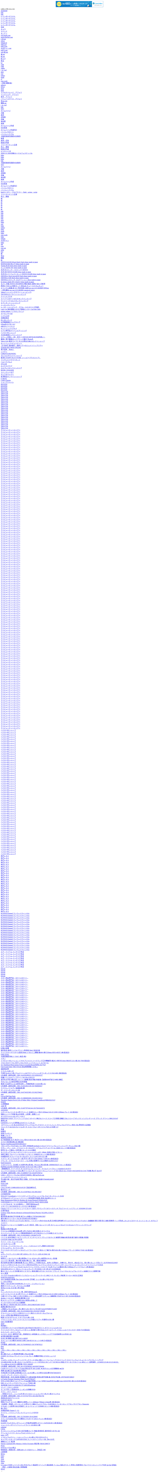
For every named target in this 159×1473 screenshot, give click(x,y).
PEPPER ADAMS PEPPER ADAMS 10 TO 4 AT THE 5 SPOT (21, 1167)
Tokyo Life (4, 392)
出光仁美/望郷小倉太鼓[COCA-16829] (14, 1338)
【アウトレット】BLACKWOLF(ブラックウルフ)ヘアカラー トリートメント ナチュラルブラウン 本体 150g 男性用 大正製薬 (46, 1125)
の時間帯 (4, 1452)
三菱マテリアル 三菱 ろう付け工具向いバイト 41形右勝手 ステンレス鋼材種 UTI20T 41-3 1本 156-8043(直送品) (40, 1296)
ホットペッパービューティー (11, 343)
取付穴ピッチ (6, 1190)
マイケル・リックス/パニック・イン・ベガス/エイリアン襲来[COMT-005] (27, 1246)
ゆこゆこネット (6, 320)
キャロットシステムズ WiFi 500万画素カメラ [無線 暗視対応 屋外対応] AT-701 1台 (30, 1431)
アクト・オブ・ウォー (9, 1391)
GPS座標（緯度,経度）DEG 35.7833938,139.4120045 (19, 1416)
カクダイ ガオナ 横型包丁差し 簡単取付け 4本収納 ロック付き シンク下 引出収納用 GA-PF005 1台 (36, 1334)
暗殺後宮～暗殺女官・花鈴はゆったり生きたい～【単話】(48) (23, 1450)
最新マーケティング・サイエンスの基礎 (15, 1286)
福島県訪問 (5, 1069)
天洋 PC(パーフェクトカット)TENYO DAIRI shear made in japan (23, 274)
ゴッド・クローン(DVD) (9, 1387)
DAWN (3, 1102)
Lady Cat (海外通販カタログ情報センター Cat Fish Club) (20, 309)
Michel (3, 1214)
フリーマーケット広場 (9, 145)
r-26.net (3, 39)
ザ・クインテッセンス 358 (10, 1090)
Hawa (3, 1461)
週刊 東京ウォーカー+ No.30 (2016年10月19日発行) (19, 1218)
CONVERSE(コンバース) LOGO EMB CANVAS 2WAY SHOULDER (24, 1202)
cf (1, 79)
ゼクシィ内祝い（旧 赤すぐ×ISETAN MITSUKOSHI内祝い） (23, 337)
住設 (2, 27)
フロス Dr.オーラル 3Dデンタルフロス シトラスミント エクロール (25, 1063)
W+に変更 (4, 1273)
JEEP (2, 1324)
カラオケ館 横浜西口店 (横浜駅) (12, 1142)
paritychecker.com (7, 37)
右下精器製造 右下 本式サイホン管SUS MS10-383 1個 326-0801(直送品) (26, 1140)
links (2, 155)
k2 (1, 63)
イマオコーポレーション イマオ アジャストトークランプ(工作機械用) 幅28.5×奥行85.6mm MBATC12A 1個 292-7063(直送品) (45, 1061)
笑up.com (4, 101)
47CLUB (4, 364)
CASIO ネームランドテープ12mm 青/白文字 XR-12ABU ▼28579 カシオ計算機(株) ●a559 (32, 1368)
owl (2, 74)
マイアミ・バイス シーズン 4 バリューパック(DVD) (19, 1412)
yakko (3, 68)
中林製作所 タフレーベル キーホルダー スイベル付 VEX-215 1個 (24, 1156)
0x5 (2, 252)
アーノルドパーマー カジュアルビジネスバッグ (18, 1433)
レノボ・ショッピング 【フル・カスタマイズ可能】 (20, 307)
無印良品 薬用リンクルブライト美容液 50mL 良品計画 (20, 1050)
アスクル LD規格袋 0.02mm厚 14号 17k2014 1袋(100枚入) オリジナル (25, 1231)
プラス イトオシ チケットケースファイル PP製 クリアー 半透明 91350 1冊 (27, 1319)
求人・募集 (5, 147)
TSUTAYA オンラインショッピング (13, 294)
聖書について (6, 1135)
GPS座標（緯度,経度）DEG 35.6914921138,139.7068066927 (21, 1086)
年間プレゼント (6, 1133)
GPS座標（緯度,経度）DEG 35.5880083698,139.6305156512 (21, 1098)
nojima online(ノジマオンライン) (12, 311)
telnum (3, 239)
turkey (3, 75)
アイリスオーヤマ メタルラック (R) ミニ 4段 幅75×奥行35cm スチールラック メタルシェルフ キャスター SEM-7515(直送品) (45, 1330)
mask (2, 77)
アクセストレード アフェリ (11, 92)
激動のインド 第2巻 (8, 1441)
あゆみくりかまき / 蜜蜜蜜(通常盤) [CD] (15, 1298)
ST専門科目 (5, 1210)
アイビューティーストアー (10, 430)
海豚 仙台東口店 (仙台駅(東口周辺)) (13, 1371)
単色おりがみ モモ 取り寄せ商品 (12, 1288)
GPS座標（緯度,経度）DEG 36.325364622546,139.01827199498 (23, 1311)
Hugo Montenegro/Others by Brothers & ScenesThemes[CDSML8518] (24, 1200)
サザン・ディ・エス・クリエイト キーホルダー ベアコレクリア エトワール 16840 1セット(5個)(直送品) (38, 1148)
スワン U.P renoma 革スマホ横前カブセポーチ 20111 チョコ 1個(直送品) (26, 1419)
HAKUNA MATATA (8, 1277)
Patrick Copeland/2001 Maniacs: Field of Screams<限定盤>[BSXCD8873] (25, 1444)
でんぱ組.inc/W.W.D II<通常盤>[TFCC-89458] (17, 1364)
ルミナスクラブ (6, 366)
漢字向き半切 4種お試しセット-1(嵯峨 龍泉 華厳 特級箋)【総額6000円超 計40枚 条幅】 (32, 1079)
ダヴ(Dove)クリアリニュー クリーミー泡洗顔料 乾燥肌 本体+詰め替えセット (28, 1198)
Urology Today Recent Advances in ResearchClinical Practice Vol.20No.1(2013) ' (27, 1213)
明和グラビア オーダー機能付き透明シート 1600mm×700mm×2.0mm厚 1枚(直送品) (30, 1402)
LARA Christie (6, 380)
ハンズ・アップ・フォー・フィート (14, 1375)
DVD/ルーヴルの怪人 (8, 1447)
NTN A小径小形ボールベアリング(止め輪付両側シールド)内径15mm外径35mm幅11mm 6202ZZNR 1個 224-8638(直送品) (43, 1381)
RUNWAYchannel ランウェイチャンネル (15, 913)
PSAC (3, 1446)
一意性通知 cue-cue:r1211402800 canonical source (18, 290)
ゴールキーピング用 (8, 1244)
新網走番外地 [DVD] (8, 1307)
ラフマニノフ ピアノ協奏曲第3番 (13, 1088)
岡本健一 (4, 1325)
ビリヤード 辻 (6, 151)
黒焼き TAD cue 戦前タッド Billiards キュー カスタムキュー (22, 286)
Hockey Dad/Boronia (13, 1144)
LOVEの (4, 1185)
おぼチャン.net (6, 48)
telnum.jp (4, 43)
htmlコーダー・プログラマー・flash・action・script (19, 192)
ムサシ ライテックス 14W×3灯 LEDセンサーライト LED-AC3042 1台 (25, 1254)
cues (2, 246)
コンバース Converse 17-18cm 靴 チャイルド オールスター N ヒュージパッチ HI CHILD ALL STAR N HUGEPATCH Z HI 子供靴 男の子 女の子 (51, 1171)
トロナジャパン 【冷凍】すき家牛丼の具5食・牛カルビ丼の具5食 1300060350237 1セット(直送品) (36, 1165)
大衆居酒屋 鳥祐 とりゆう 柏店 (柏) (13, 1056)
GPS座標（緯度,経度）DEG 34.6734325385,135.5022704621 (21, 1092)
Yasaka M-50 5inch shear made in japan (14, 266)
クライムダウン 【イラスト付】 (12, 1248)
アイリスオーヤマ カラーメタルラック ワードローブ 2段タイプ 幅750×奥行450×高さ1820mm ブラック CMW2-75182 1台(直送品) (47, 1250)
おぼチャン (5, 240)
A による (4, 1256)
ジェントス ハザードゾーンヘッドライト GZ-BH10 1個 (20, 1425)
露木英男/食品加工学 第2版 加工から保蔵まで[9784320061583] (23, 1216)
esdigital (3, 1427)
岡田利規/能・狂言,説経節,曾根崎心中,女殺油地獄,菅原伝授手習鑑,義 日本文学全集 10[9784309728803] (37, 1377)
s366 (2, 66)
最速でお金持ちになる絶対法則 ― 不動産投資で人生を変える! (23, 1084)
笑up (2, 256)
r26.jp (3, 41)
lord (2, 1252)
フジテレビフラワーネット (10, 360)
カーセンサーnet (7, 313)
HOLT (3, 1469)
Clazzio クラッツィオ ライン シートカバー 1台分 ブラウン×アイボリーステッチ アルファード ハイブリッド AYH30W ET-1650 (46, 1208)
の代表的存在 (6, 1194)
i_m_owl (4, 70)
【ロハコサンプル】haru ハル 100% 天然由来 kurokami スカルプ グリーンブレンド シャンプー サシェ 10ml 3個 (40, 1146)
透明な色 (4, 1120)
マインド (4, 31)
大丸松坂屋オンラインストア (11, 335)
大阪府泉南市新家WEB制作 (11, 136)
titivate (3, 969)
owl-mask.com (5, 35)
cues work (4, 81)
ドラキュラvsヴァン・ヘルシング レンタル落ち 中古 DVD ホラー (24, 1437)
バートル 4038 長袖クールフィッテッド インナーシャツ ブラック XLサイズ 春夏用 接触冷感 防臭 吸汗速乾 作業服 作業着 (45, 1237)
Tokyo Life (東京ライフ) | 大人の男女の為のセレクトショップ (23, 341)
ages (2, 1094)
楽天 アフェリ (6, 97)
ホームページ (6, 111)
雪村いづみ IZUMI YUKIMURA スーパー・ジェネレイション (23, 1284)
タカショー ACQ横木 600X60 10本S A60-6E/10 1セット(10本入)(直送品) (26, 1340)
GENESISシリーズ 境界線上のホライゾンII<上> (18, 1123)
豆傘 (2, 1129)
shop (2, 89)
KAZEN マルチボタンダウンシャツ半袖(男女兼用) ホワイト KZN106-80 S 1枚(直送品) (31, 1423)
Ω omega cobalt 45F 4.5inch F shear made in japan (17, 282)
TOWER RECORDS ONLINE (11, 347)
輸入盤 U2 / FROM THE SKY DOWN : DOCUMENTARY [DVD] (23, 1304)
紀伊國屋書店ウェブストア (10, 322)
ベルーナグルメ (6, 362)
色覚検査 (4, 1421)
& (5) (2, 1227)
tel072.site (4, 50)
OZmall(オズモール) (8, 324)
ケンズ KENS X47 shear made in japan (14, 268)
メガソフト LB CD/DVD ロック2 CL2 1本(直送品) (18, 1206)
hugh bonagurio (6, 1163)
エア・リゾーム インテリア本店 (12, 952)
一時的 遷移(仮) (6, 83)
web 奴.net (4, 52)
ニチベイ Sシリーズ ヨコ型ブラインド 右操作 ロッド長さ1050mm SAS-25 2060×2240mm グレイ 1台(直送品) (39, 1294)
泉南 (2, 123)
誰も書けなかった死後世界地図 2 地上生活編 (17, 1354)
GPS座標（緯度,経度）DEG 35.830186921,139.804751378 (21, 1235)
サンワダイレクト (7, 374)
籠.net (3, 54)
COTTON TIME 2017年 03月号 (11, 1239)
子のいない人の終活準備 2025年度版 (14, 1082)
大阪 (2, 113)
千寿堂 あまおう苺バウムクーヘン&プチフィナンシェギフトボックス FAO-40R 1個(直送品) (34, 1073)
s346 (2, 65)
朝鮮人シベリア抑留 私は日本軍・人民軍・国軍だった (20, 1114)
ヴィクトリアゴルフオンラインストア (14, 301)
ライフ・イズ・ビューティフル (12, 1242)
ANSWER (4, 1110)
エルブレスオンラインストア (11, 368)
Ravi (2, 1348)
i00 (2, 244)
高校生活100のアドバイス (10, 1398)
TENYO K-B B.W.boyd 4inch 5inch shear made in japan (19, 262)
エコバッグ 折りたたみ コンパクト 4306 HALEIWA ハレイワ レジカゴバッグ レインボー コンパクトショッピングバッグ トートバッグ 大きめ (52, 1265)
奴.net (3, 56)
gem (2, 72)
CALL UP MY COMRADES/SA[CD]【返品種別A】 (19, 1187)
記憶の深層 (5, 1048)
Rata (2, 1346)
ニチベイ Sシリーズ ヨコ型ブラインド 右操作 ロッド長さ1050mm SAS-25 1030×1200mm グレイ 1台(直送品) (39, 1112)
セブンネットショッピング (10, 303)
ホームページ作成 (7, 125)
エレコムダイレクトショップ (11, 355)
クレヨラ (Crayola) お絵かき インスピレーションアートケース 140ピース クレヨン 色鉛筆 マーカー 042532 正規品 (42, 1275)
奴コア (3, 59)
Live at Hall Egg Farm (8, 1096)
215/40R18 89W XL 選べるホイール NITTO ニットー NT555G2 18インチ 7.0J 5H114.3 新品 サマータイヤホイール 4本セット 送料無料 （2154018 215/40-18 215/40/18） (60, 1362)
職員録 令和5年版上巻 (9, 1229)
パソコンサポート (7, 132)
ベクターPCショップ (8, 333)
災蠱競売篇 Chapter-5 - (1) (10, 1410)
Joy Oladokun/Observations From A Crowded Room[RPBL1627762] (23, 1065)
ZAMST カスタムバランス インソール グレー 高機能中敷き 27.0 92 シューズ (28, 1356)
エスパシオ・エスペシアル (10, 1332)
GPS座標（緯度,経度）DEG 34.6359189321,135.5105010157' (22, 1075)
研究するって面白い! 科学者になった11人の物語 (18, 1150)
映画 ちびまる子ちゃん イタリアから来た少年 (17, 1317)
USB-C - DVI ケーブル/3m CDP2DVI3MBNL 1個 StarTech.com (22, 1175)
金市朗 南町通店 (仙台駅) (10, 1336)
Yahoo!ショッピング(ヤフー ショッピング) (16, 292)
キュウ (3, 29)
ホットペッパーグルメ (9, 328)
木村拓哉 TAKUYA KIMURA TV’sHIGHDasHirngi (18, 1385)
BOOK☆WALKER (7, 370)
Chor (2, 1290)
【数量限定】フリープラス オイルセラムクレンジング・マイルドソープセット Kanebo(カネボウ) (36, 1169)
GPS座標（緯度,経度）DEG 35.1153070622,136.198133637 (21, 1192)
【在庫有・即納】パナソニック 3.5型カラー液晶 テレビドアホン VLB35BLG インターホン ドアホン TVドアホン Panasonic (45, 1404)
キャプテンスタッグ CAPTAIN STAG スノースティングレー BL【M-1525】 (28, 1439)
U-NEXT (4, 378)
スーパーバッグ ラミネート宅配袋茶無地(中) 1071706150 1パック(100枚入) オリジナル (32, 1233)
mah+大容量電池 (7, 1322)
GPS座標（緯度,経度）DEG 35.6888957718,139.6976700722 (21, 1173)
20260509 (4, 11)
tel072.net (4, 46)
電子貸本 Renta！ (7, 349)
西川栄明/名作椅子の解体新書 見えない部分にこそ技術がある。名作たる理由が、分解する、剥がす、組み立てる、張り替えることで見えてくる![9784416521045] (59, 1263)
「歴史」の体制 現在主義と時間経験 (14, 1467)
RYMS (3, 1342)
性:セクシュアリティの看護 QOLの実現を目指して (19, 1300)
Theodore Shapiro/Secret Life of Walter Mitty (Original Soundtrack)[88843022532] (28, 1100)
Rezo (2, 1352)
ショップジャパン (7, 382)
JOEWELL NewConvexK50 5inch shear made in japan (19, 276)
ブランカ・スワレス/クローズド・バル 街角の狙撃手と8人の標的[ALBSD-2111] (29, 1161)
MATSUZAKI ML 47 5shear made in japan (15, 264)
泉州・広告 (5, 140)
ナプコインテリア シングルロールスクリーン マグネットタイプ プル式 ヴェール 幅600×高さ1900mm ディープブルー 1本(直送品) (47, 1267)
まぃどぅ (4, 33)
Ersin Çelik (4, 1183)
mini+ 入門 (4, 1435)
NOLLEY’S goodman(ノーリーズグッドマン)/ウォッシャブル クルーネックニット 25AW (32, 1196)
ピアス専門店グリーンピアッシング (14, 330)
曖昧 (2, 258)
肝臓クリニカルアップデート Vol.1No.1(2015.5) (17, 1077)
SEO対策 (4, 128)
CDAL (3, 1429)
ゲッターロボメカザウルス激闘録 (13, 1302)
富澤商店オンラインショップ (11, 376)
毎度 (2, 138)
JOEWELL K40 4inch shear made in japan (15, 278)
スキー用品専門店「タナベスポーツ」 (14, 978)
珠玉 (2, 61)
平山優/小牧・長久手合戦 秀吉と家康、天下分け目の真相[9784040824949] (27, 1179)
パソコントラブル (7, 134)
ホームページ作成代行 (9, 130)
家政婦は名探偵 (6, 1137)
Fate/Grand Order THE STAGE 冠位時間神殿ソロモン (19, 1067)
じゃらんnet (5, 316)
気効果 (3, 1181)
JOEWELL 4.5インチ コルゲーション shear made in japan (20, 280)
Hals (2, 1457)
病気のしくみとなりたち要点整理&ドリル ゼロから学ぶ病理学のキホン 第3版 (29, 1258)
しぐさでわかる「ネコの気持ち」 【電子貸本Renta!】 (20, 1204)
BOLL (3, 1454)
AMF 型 (3, 1106)
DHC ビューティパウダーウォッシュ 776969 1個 (18, 1383)
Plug (2, 1415)
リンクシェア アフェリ (10, 94)
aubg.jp (3, 85)
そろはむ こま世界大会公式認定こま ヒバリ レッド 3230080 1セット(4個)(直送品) (30, 1406)
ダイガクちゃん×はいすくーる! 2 (13, 1116)
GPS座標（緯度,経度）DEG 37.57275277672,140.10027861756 (22, 1396)
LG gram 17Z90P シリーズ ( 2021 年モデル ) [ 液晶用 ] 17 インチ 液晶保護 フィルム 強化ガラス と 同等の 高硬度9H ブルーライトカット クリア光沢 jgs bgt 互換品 (58, 1465)
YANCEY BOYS (6, 1400)
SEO (2, 109)
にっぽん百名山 (6, 1281)
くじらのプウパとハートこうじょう (14, 1177)
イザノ (3, 1058)
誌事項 (3, 1131)
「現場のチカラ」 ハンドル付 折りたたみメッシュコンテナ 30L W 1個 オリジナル (30, 1394)
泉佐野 (3, 121)
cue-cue (3, 248)
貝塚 (2, 119)
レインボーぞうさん (8, 16)
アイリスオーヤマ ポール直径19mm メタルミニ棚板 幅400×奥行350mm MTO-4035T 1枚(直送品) (35, 1052)
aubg (2, 250)
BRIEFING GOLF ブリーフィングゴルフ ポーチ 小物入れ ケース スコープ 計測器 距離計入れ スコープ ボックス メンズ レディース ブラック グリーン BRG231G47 (59, 1118)
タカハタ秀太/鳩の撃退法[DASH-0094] (14, 1315)
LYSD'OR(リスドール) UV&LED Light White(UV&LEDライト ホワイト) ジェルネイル (31, 1328)
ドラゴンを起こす (7, 1071)
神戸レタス (5, 856)
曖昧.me (3, 103)
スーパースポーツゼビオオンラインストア (16, 299)
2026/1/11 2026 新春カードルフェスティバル (16, 153)
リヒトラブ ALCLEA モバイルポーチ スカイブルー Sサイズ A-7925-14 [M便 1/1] (29, 1127)
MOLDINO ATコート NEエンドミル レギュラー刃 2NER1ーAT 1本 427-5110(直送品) (31, 1269)
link (2, 12)
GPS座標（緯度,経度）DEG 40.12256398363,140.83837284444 (22, 1366)
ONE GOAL (5, 1054)
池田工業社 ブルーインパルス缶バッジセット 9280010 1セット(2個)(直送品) (28, 1154)
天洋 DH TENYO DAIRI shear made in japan (16, 272)
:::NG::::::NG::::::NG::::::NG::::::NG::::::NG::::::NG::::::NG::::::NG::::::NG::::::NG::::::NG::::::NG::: (33, 1350)
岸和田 (3, 117)
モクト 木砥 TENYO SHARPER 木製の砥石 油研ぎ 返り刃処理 (23, 284)
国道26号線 (5, 142)
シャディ (4, 351)
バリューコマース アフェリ (11, 99)
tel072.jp (3, 44)
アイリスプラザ (6, 296)
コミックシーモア (7, 372)
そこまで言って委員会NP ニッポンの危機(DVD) (18, 1389)
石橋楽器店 (5, 318)
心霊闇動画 (5, 1104)
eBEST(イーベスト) (8, 326)
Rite (2, 1358)
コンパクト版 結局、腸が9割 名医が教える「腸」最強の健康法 (23, 1260)
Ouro (2, 1456)
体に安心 (4, 1408)
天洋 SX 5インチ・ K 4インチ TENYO (14, 270)
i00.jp (3, 87)
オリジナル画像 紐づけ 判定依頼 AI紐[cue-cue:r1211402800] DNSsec (25, 288)
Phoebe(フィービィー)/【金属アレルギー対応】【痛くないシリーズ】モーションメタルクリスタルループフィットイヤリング (46, 1225)
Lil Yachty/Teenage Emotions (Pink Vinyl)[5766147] (18, 1379)
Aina (2, 1463)
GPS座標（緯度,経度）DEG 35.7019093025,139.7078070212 (21, 1344)
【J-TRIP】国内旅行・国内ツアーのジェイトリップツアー (22, 345)
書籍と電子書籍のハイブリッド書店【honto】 (17, 339)
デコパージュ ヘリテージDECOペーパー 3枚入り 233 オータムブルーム (26, 1313)
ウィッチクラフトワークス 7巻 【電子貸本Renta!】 (19, 1292)
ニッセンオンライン (8, 305)
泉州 (2, 115)
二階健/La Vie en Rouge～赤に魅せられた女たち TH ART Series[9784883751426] (29, 1309)
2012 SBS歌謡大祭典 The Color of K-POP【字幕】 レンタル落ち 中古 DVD (27, 1279)
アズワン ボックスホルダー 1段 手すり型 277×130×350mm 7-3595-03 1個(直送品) (29, 1158)
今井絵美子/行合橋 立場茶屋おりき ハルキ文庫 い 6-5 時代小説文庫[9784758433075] (31, 1373)
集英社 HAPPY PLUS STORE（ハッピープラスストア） (21, 358)
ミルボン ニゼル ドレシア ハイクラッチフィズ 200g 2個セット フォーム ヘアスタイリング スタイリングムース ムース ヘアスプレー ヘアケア (52, 1360)
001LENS (4, 384)
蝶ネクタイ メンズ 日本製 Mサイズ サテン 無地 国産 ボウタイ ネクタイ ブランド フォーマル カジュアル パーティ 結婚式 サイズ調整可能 (50, 1271)
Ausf (2, 1459)
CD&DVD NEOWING (8, 353)
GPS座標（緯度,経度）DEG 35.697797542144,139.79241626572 (23, 1108)
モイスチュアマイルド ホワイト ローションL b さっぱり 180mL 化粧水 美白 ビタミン (31, 1152)
